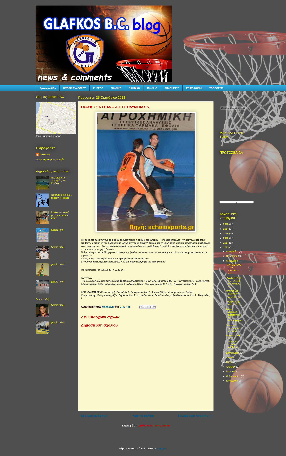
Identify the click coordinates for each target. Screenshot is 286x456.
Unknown (45, 154)
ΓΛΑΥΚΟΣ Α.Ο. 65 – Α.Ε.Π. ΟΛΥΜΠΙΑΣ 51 (233, 282)
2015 (226, 238)
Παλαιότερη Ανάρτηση (194, 415)
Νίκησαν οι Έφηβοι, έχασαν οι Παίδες (61, 196)
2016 (226, 233)
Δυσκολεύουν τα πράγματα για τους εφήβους (232, 341)
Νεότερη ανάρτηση (94, 415)
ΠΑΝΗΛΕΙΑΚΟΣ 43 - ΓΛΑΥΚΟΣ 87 (233, 269)
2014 (226, 242)
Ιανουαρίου (232, 380)
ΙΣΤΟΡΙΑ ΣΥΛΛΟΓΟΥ (74, 88)
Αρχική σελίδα (48, 88)
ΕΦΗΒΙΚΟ (134, 88)
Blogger (161, 448)
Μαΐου (229, 362)
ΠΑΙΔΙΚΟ (152, 88)
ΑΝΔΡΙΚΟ (116, 88)
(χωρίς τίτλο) (57, 229)
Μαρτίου (231, 371)
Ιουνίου (230, 357)
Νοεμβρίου (232, 256)
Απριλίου (231, 366)
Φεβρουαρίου (233, 376)
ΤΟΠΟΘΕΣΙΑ (216, 88)
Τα (237, 202)
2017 (226, 228)
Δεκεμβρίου (232, 251)
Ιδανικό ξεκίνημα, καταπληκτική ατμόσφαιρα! (233, 315)
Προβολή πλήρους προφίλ (50, 159)
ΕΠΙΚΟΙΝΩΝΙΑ (194, 88)
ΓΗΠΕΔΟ (98, 88)
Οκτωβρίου (232, 260)
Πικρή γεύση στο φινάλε (232, 303)
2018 (226, 224)
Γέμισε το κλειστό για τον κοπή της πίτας (60, 215)
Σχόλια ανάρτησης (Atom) (154, 425)
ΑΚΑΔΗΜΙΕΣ (171, 88)
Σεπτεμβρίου (233, 352)
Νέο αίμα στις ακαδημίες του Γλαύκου (58, 180)
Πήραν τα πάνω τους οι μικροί (232, 328)
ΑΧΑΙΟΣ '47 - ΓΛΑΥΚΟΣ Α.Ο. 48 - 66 (233, 294)
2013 (226, 247)
